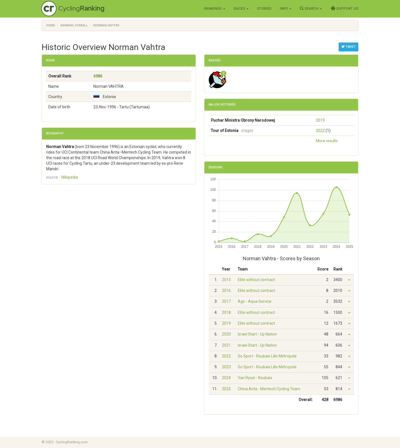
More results (327, 141)
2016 (226, 290)
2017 (226, 301)
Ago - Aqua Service (254, 301)
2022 (320, 130)
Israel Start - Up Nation (257, 334)
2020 (226, 334)
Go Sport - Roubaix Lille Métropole (267, 356)
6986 (97, 76)
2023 (226, 367)
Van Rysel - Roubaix (255, 378)
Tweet (348, 47)
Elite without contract (256, 279)
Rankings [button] (214, 8)
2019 (320, 120)
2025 (226, 389)
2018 (226, 312)
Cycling (81, 8)
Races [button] (241, 8)
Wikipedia (69, 177)
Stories (264, 8)
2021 (226, 345)
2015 (226, 279)
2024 (226, 378)
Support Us (344, 8)
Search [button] (311, 8)
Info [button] (285, 8)
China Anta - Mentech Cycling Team (269, 389)
